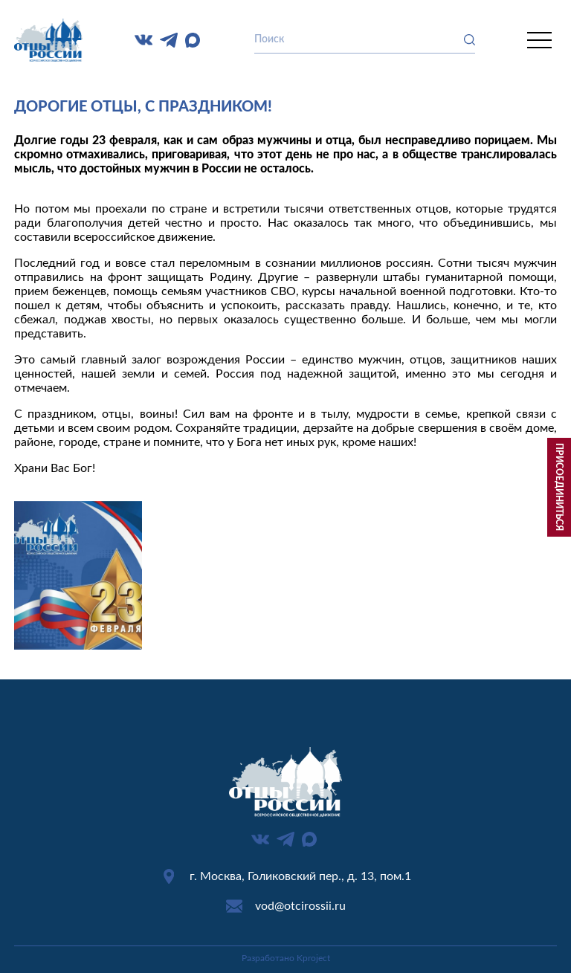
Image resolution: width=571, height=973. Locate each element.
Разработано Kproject (286, 958)
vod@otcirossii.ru (300, 906)
